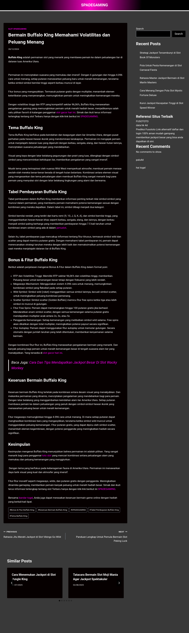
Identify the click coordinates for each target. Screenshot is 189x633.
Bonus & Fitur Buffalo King (22, 510)
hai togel (141, 167)
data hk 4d (142, 125)
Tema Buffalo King (18, 516)
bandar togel (26, 497)
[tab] (59, 600)
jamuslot (61, 227)
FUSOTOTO (142, 121)
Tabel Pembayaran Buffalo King (104, 510)
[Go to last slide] (11, 582)
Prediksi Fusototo (145, 129)
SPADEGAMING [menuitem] (89, 116)
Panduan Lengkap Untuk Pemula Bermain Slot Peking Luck (97, 536)
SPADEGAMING (78, 510)
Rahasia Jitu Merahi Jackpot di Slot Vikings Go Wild (33, 534)
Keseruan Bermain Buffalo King (52, 510)
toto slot (47, 455)
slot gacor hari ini (52, 352)
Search (140, 28)
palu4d (140, 159)
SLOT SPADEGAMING (17, 29)
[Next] (119, 582)
